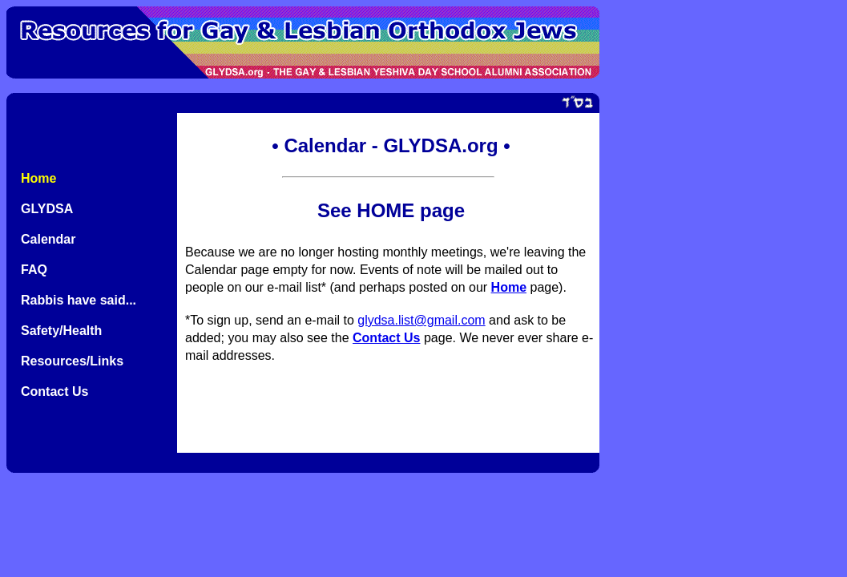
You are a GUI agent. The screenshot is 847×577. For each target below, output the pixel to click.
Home (38, 178)
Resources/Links (72, 361)
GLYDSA (47, 209)
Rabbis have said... (78, 300)
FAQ (34, 269)
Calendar (48, 239)
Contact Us (54, 391)
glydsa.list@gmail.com (421, 320)
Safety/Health (61, 330)
